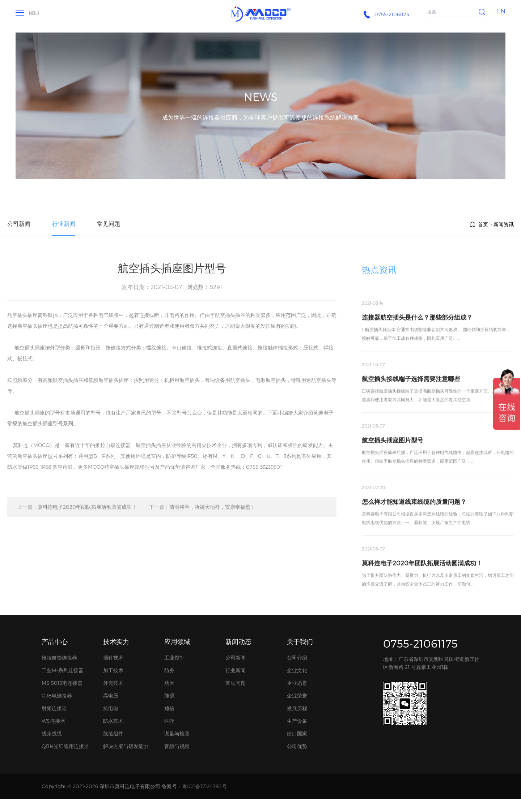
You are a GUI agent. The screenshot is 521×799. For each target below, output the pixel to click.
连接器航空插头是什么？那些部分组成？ (417, 327)
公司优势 (297, 746)
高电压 (110, 695)
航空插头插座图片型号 (392, 450)
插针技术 (113, 657)
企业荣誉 (297, 695)
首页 (478, 224)
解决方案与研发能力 (126, 746)
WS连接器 (53, 721)
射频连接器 (54, 708)
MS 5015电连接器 (62, 683)
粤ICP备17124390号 (204, 786)
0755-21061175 (420, 643)
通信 (169, 708)
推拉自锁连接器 (59, 657)
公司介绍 (297, 657)
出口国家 (297, 733)
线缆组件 (113, 733)
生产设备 (297, 721)
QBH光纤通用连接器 (65, 746)
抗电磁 (110, 708)
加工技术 (113, 670)
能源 (169, 695)
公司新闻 (18, 223)
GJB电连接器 (57, 695)
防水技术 (113, 721)
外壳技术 (113, 683)
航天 (169, 683)
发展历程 (297, 708)
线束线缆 (52, 733)
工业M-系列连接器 (63, 670)
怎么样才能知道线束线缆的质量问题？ (414, 512)
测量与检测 (177, 733)
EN (500, 10)
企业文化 (297, 670)
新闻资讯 (504, 224)
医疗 (169, 721)
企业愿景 (297, 683)
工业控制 (174, 657)
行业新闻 (63, 223)
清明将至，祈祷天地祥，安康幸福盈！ (202, 511)
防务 (169, 670)
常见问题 (108, 223)
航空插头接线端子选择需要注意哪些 (411, 389)
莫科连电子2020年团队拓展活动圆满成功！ (77, 511)
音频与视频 (177, 746)
